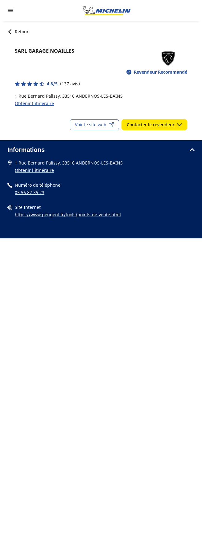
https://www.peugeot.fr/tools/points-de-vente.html (68, 215)
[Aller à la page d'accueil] (106, 10)
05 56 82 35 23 (29, 192)
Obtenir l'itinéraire (34, 103)
